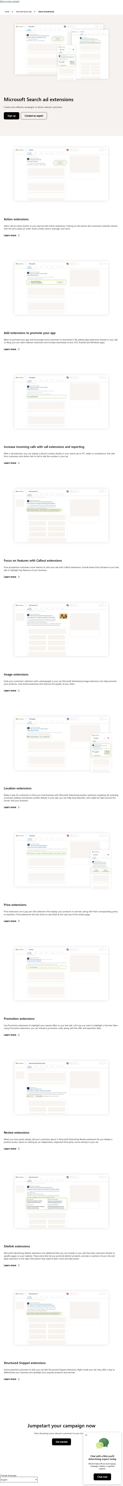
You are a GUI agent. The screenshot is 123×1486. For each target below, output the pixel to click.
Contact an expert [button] (34, 115)
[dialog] (102, 1458)
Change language (8, 1475)
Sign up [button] (13, 116)
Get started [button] (63, 1442)
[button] (86, 1435)
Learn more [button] (12, 235)
